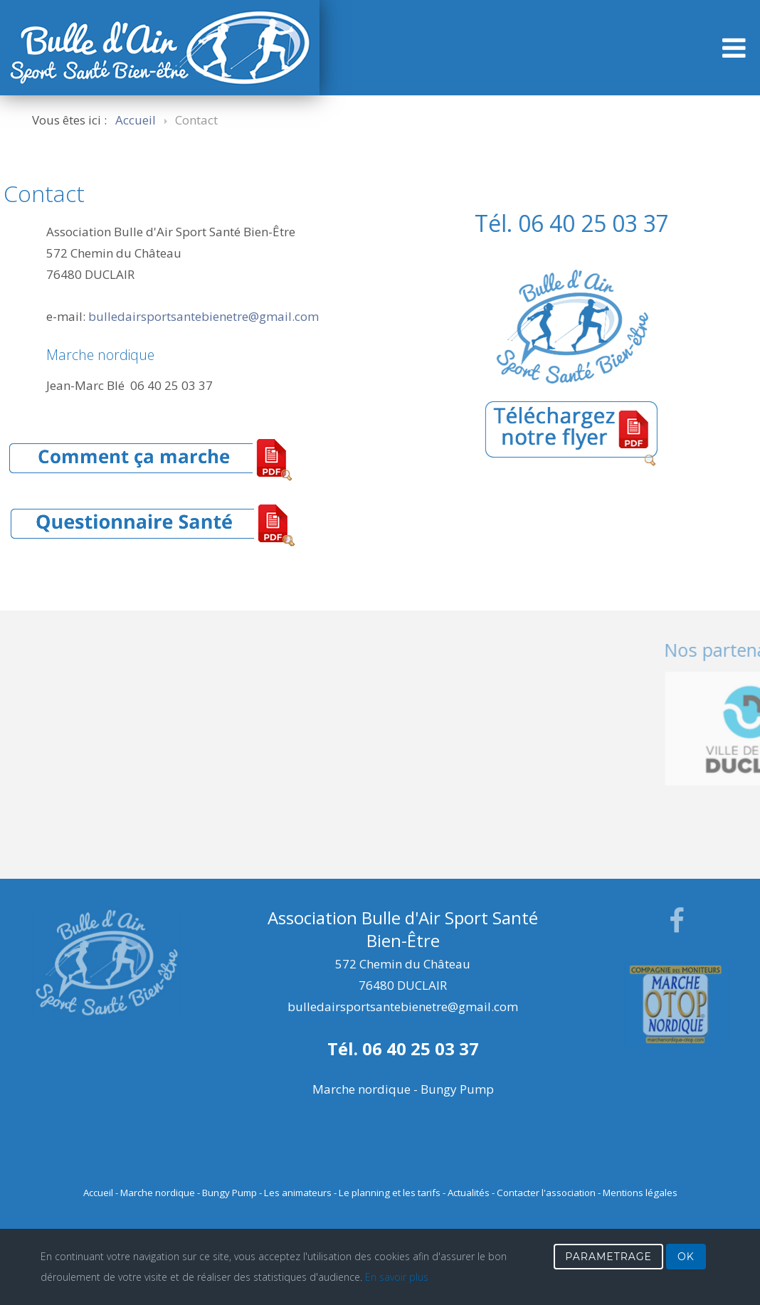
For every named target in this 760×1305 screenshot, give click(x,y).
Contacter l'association (546, 1192)
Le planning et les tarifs (389, 1192)
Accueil (98, 1192)
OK (686, 1256)
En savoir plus (396, 1277)
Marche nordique (157, 1192)
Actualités (469, 1192)
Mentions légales (640, 1192)
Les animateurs (298, 1192)
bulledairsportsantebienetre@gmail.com (203, 316)
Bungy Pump (229, 1192)
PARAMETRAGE (608, 1256)
